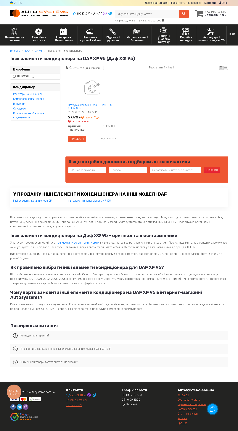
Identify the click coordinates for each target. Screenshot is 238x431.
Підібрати (212, 170)
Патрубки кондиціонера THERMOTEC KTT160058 (90, 106)
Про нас (182, 423)
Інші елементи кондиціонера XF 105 (89, 200)
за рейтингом (94, 68)
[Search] (184, 14)
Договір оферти (187, 409)
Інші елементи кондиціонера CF (32, 200)
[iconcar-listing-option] (225, 68)
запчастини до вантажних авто (78, 242)
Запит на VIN (74, 405)
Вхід (223, 2)
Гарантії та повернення (192, 404)
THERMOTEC (23, 76)
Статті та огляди (188, 413)
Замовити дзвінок (76, 400)
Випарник (19, 103)
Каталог (182, 418)
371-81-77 (88, 13)
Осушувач (19, 108)
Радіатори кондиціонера (28, 94)
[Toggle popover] (213, 409)
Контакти (210, 2)
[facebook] (13, 407)
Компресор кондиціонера (28, 99)
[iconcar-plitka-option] (221, 68)
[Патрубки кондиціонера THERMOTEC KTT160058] (92, 88)
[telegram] (19, 407)
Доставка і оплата (156, 2)
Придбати (77, 138)
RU (20, 2)
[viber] (25, 407)
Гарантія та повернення (186, 2)
